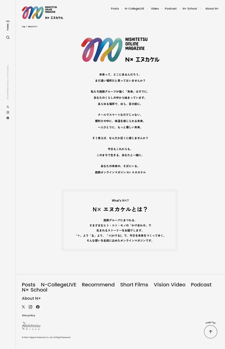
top (24, 26)
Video (155, 8)
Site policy (29, 316)
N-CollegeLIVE (134, 8)
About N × (33, 26)
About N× (212, 8)
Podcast (171, 8)
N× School (190, 8)
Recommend (106, 285)
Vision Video (184, 285)
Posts (115, 8)
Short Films (145, 285)
